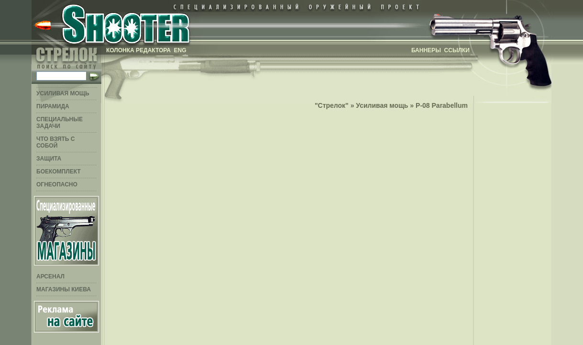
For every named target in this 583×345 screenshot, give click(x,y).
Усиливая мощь (62, 93)
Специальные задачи (59, 122)
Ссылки (457, 50)
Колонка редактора (138, 50)
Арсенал (50, 276)
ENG (180, 50)
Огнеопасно (56, 184)
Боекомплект (58, 171)
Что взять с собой (55, 142)
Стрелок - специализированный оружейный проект (125, 23)
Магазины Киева (63, 289)
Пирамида (52, 106)
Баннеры (426, 50)
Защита (48, 158)
